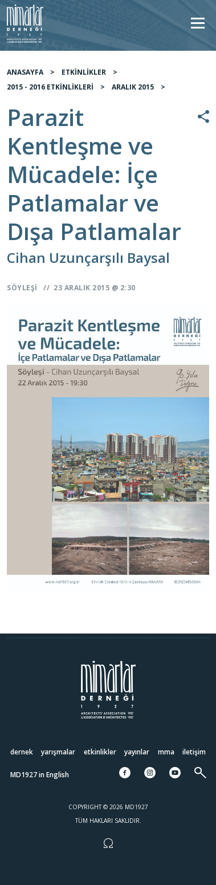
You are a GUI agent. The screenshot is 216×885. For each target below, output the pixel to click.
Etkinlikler (100, 752)
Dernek (21, 752)
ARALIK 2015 (133, 87)
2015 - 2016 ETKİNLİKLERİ (50, 87)
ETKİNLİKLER (84, 72)
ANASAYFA (25, 72)
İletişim (194, 752)
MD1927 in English (39, 775)
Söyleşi (22, 288)
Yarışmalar (58, 752)
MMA (166, 752)
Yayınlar (136, 752)
